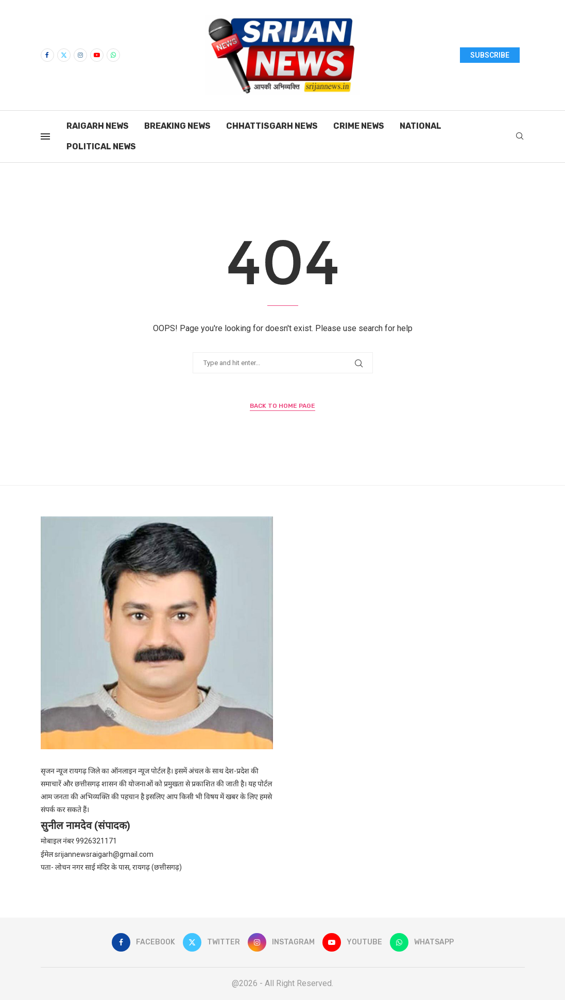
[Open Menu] (45, 136)
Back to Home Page (282, 405)
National (420, 126)
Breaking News (177, 126)
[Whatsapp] (113, 55)
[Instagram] (80, 55)
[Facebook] (47, 55)
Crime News (358, 126)
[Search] (520, 136)
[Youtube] (97, 55)
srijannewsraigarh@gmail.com (104, 854)
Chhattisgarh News (272, 126)
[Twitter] (64, 55)
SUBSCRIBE (489, 55)
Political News (101, 146)
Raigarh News (97, 126)
